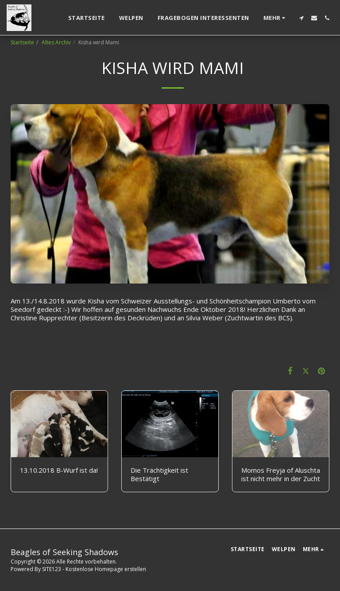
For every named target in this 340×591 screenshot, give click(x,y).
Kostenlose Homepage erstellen (106, 569)
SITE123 (51, 569)
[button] (301, 18)
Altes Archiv (56, 42)
